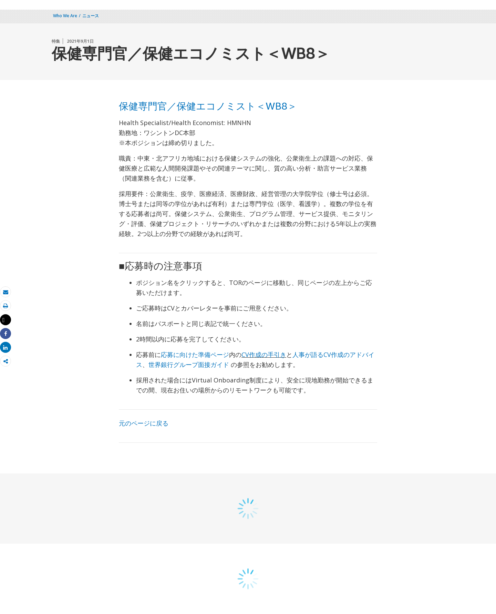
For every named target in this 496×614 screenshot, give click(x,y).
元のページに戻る (143, 423)
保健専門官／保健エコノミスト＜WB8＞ (208, 107)
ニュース (90, 16)
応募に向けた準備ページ (195, 354)
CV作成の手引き (263, 354)
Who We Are (65, 16)
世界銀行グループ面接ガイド (189, 364)
